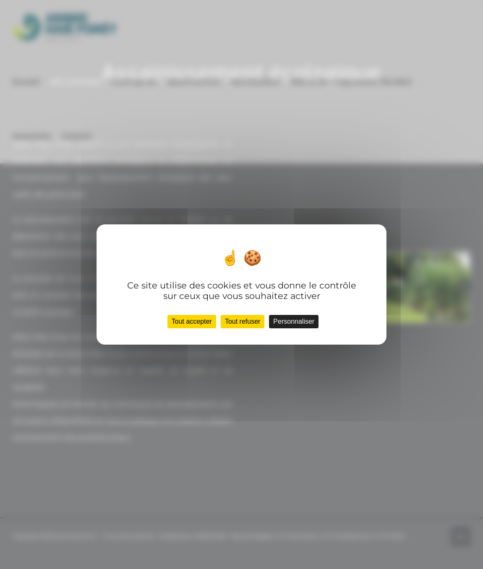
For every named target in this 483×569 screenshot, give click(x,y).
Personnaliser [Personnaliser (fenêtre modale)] (293, 321)
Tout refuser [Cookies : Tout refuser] (242, 321)
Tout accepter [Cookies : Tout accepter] (192, 321)
